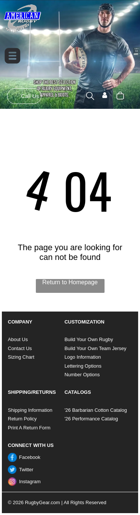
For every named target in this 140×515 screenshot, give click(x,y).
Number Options (82, 374)
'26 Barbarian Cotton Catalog (96, 410)
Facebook (29, 457)
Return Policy (22, 418)
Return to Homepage (70, 282)
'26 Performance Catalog (91, 418)
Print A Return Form (29, 427)
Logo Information (83, 357)
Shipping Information (30, 410)
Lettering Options (83, 366)
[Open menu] (12, 55)
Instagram (30, 481)
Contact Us (20, 348)
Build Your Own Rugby (89, 339)
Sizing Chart (21, 357)
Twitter (26, 469)
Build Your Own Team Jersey (96, 348)
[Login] (104, 96)
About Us (18, 339)
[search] (90, 96)
